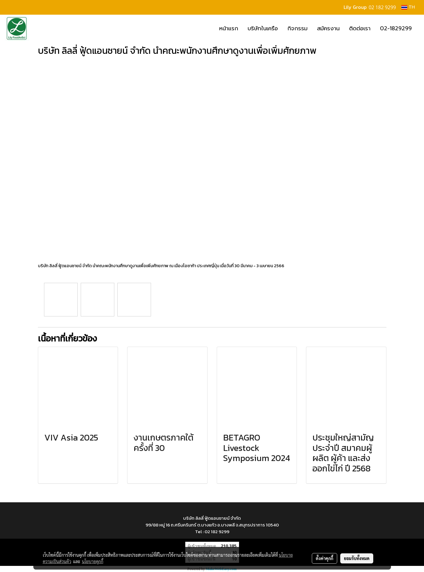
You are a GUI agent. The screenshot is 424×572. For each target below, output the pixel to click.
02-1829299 (396, 28)
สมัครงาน (328, 28)
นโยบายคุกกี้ (92, 561)
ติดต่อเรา (360, 28)
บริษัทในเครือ (263, 28)
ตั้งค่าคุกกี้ (324, 558)
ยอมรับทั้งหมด (357, 558)
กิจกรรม (297, 28)
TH (408, 7)
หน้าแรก (228, 28)
